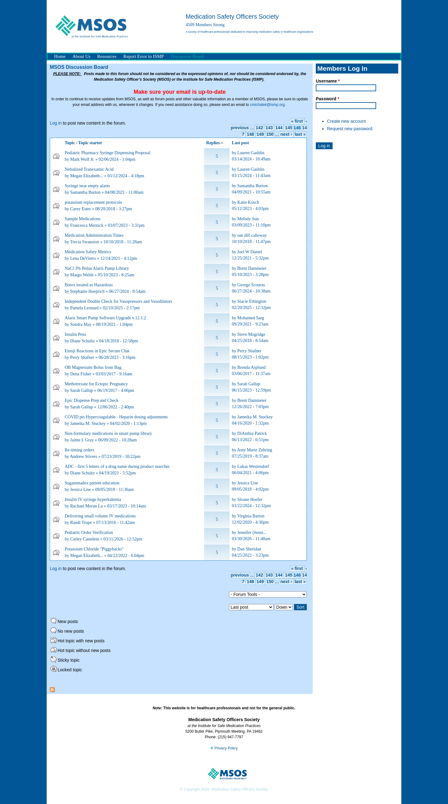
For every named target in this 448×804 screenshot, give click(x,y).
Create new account (346, 121)
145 (288, 127)
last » (300, 134)
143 (269, 127)
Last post (240, 142)
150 (269, 134)
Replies (215, 142)
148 (250, 134)
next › (286, 134)
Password (327, 98)
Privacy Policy (224, 748)
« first (297, 121)
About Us (81, 56)
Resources (107, 56)
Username (328, 80)
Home (60, 56)
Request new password (349, 128)
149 (260, 134)
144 (278, 127)
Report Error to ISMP (143, 56)
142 (259, 127)
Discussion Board (187, 56)
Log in (56, 123)
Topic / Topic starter (83, 142)
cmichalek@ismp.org (267, 104)
